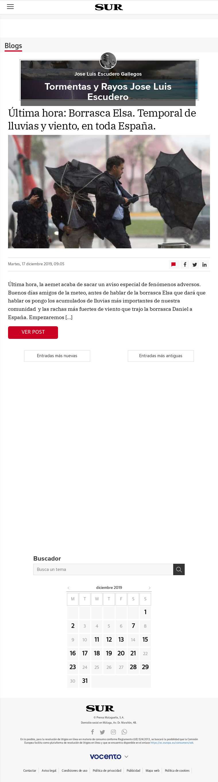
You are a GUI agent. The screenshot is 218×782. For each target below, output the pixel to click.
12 (109, 640)
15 (145, 640)
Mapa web (152, 770)
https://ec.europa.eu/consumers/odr (172, 743)
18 (97, 654)
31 (85, 681)
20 (121, 654)
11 (96, 640)
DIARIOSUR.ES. (109, 708)
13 (121, 640)
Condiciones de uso (74, 770)
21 (133, 654)
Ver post (33, 332)
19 (109, 654)
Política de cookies (177, 770)
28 (133, 667)
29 (145, 667)
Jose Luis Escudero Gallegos (108, 74)
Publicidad (133, 770)
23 (73, 667)
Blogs (13, 46)
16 (73, 654)
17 (84, 654)
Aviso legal (49, 770)
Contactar (29, 770)
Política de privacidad (107, 770)
